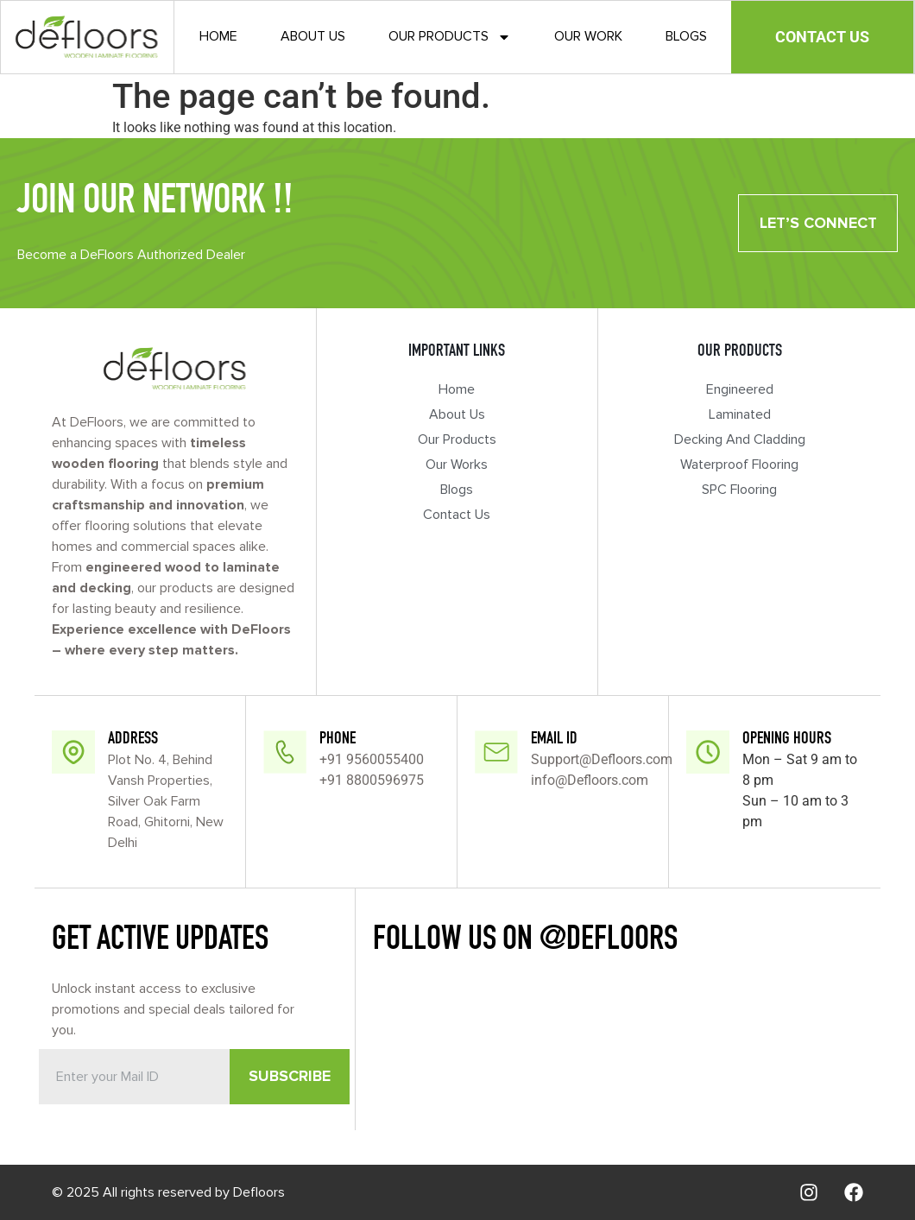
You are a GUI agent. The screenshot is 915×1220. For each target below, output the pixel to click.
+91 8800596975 (371, 780)
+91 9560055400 (371, 759)
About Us (313, 37)
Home (218, 37)
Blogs (686, 37)
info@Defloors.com (589, 780)
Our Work (588, 37)
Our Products (449, 38)
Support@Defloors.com (601, 759)
